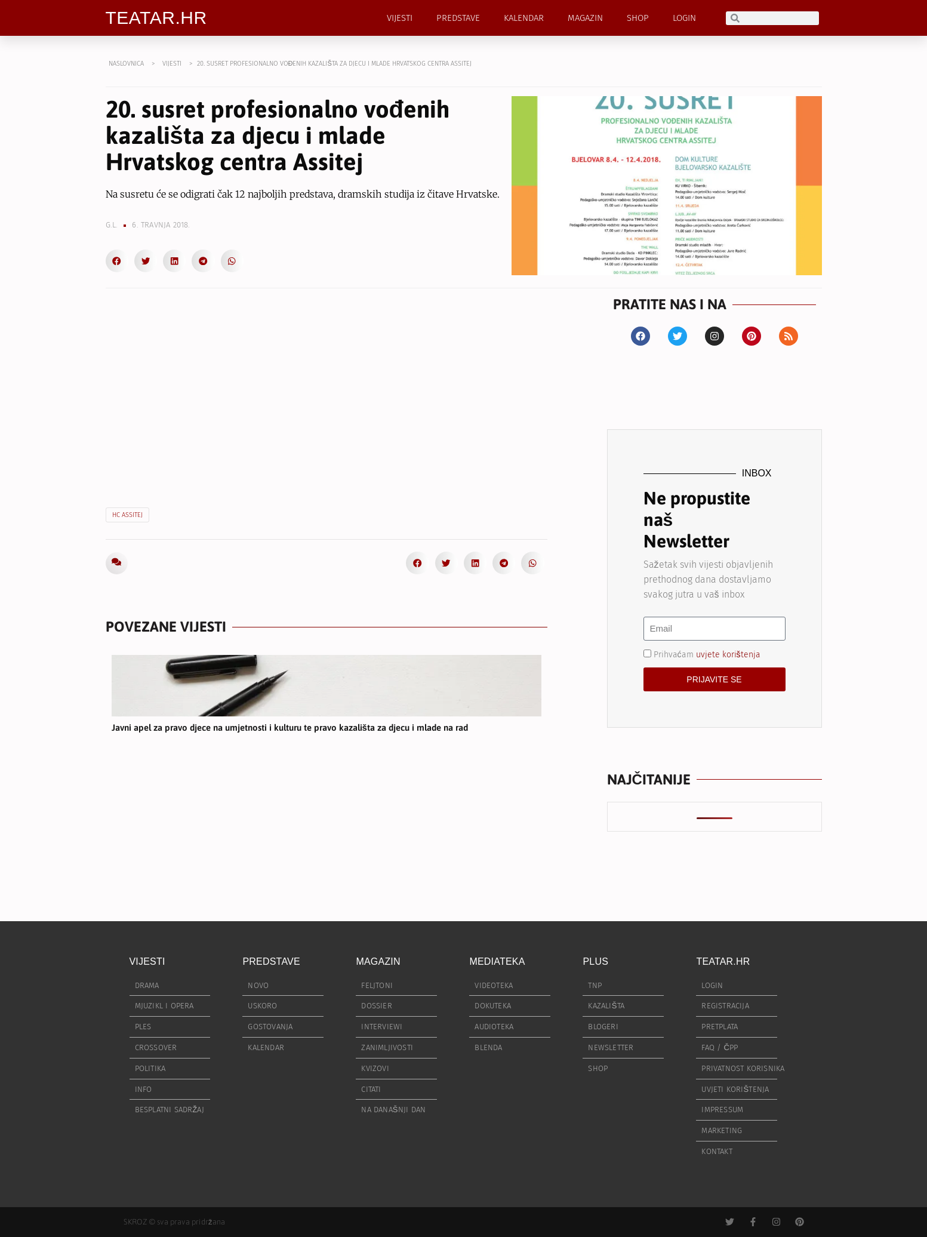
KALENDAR (524, 18)
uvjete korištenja (728, 654)
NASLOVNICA (126, 63)
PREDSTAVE (458, 18)
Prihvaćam (707, 654)
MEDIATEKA (497, 961)
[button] (117, 261)
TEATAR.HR (156, 17)
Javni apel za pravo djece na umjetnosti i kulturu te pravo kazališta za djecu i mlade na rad (290, 727)
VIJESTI (399, 18)
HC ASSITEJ (127, 515)
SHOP (638, 18)
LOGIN (684, 18)
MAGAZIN (585, 18)
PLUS (595, 961)
